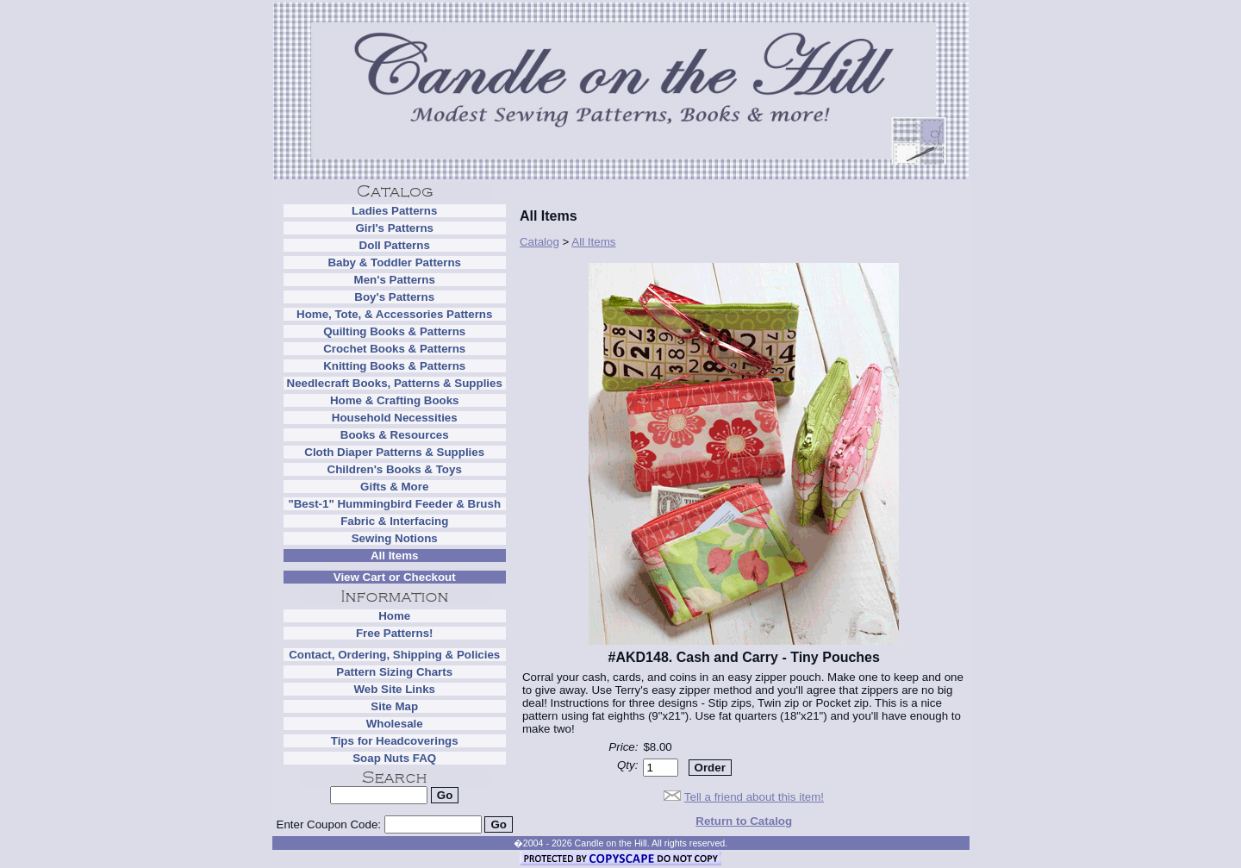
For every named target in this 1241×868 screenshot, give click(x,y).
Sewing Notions (395, 538)
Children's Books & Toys (394, 469)
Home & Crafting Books (394, 400)
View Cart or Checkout (395, 577)
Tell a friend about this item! (754, 796)
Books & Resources (394, 434)
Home (394, 615)
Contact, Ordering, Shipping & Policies (394, 654)
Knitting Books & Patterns (394, 365)
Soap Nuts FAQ (394, 758)
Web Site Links (394, 689)
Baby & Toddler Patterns (394, 262)
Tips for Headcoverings (394, 740)
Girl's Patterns (394, 228)
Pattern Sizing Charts (394, 671)
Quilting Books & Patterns (394, 331)
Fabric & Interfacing (394, 521)
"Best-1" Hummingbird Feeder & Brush (394, 503)
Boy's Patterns (394, 296)
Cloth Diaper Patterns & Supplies (394, 452)
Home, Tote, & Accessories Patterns (394, 314)
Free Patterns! (394, 633)
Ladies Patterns (394, 210)
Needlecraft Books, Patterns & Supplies (394, 383)
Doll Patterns (394, 245)
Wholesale (394, 723)
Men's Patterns (394, 279)
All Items (395, 555)
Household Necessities (395, 417)
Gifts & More (394, 486)
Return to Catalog (743, 821)
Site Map (394, 706)
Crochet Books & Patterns (394, 348)
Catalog (539, 241)
